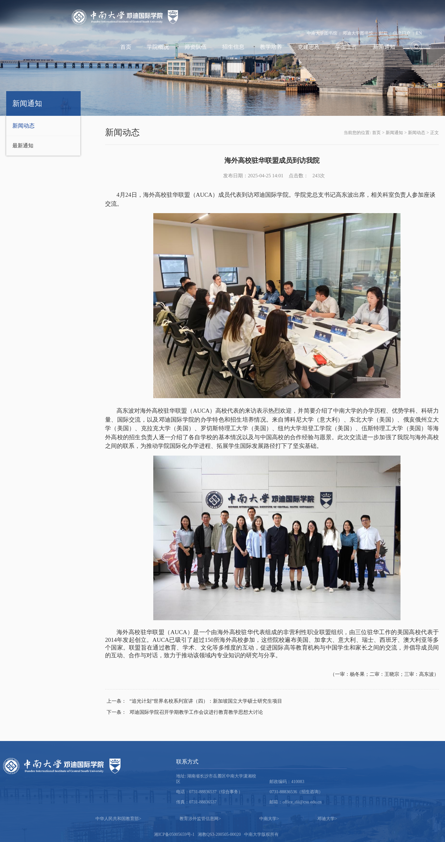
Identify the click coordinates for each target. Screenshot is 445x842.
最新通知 (22, 146)
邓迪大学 (327, 818)
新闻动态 (23, 126)
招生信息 (233, 47)
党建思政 (309, 47)
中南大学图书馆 (322, 33)
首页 (125, 47)
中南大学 (269, 818)
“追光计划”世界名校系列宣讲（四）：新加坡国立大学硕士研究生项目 (194, 701)
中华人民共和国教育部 (118, 818)
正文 (434, 132)
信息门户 (401, 33)
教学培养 (271, 47)
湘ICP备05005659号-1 (174, 834)
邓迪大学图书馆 (358, 33)
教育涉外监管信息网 (200, 818)
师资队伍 (195, 47)
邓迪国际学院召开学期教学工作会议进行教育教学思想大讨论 (185, 712)
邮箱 (383, 33)
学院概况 (158, 47)
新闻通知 (384, 47)
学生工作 (346, 47)
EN (419, 33)
